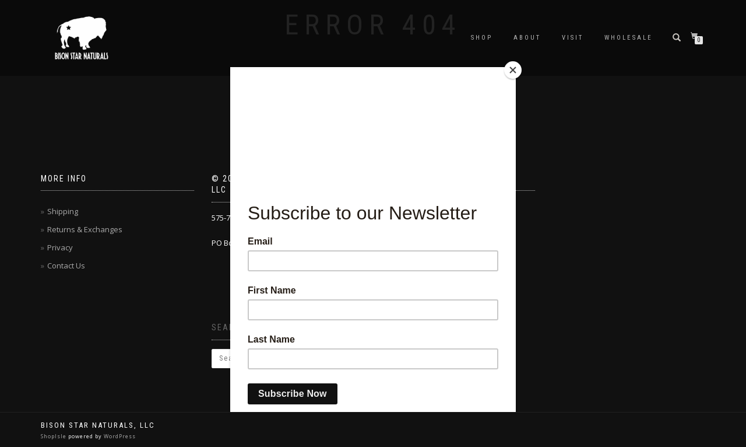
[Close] (513, 70)
